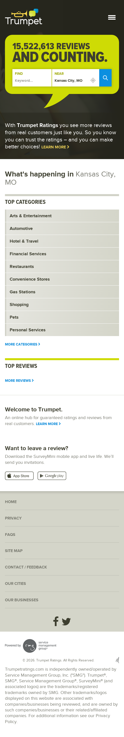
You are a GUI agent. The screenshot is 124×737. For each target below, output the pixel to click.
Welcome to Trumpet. (33, 409)
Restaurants (22, 266)
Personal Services (28, 330)
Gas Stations (22, 292)
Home (11, 502)
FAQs (10, 534)
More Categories (22, 344)
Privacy (13, 518)
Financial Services (28, 254)
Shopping (19, 304)
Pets (14, 317)
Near (59, 74)
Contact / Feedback (26, 567)
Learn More (55, 147)
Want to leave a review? (36, 448)
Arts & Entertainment (31, 216)
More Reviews (19, 381)
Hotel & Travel (24, 241)
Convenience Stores (30, 279)
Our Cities (15, 583)
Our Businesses (21, 600)
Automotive (21, 228)
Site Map (14, 551)
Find (19, 74)
